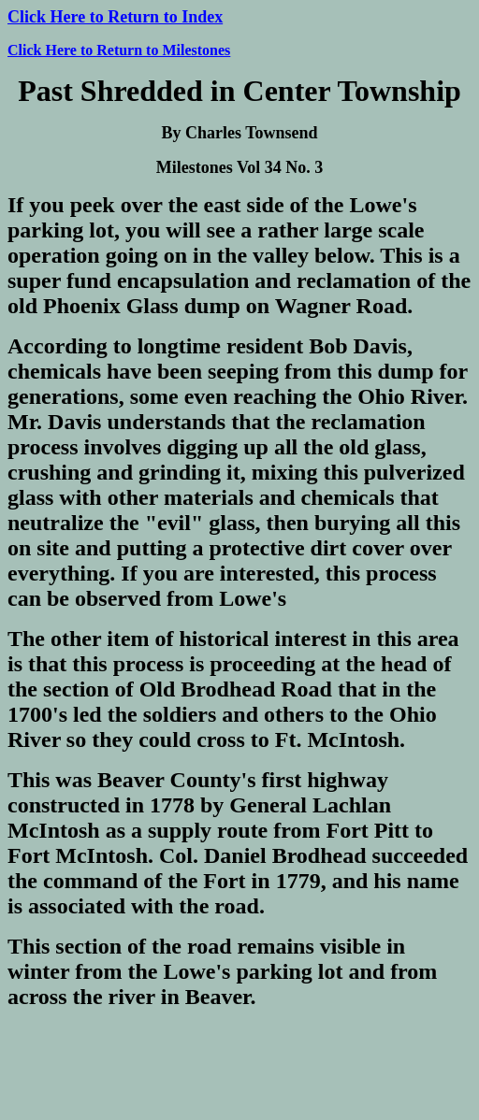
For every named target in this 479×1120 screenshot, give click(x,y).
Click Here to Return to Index (115, 16)
